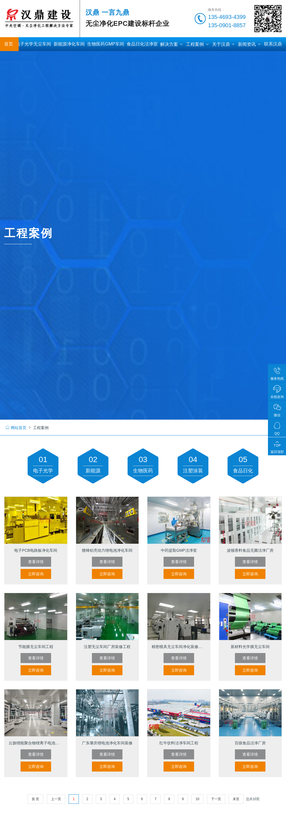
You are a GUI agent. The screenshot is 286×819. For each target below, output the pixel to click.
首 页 (35, 799)
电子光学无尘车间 (33, 44)
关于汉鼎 (223, 44)
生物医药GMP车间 (105, 44)
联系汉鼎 (273, 44)
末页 (236, 799)
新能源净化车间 (69, 44)
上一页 (56, 799)
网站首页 (15, 427)
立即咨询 (36, 574)
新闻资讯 (249, 44)
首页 (8, 44)
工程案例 (197, 44)
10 (197, 799)
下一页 (216, 799)
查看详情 (36, 562)
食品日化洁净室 (142, 44)
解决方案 (172, 44)
